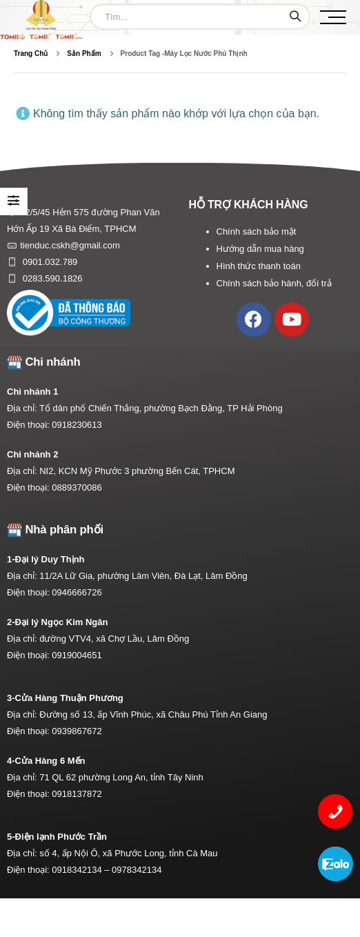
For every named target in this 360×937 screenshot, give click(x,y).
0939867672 (76, 731)
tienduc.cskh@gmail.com (70, 245)
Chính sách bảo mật (257, 231)
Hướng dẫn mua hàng (260, 249)
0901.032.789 (48, 262)
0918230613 (76, 425)
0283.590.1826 (51, 278)
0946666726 (76, 592)
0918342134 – (82, 870)
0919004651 (76, 655)
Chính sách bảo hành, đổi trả (274, 283)
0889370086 (76, 487)
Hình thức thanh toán (259, 266)
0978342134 (136, 870)
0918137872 (76, 794)
